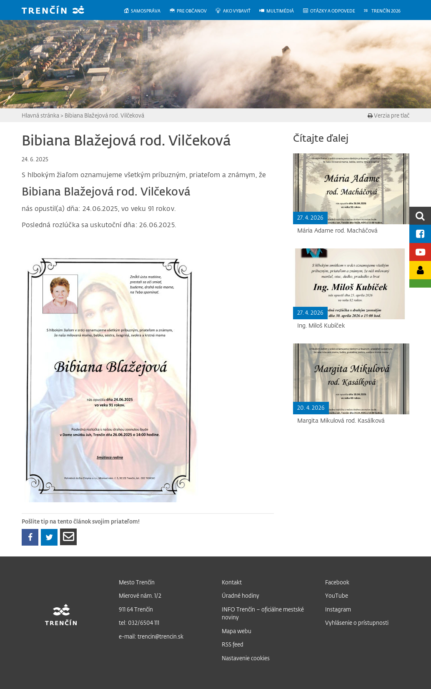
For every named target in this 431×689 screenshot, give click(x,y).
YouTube (336, 595)
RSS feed (232, 644)
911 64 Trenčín (136, 609)
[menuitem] (146, 11)
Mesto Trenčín (137, 582)
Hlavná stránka (40, 115)
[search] (420, 216)
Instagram (338, 609)
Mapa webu (236, 630)
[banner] (59, 10)
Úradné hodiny (240, 595)
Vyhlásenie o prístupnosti (356, 622)
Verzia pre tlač (388, 115)
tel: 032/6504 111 (139, 622)
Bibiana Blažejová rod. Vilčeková (104, 115)
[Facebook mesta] (420, 234)
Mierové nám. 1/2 (140, 595)
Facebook (337, 582)
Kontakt (232, 582)
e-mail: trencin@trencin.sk (151, 636)
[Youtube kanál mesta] (420, 252)
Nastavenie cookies (246, 657)
